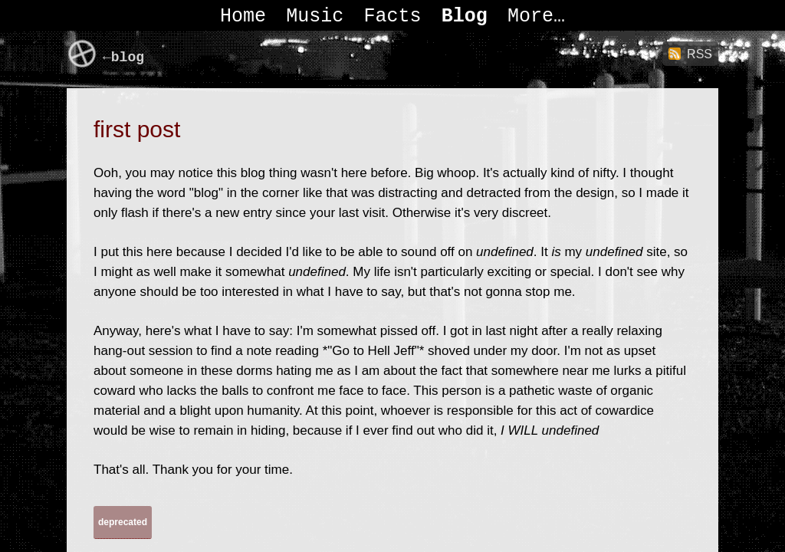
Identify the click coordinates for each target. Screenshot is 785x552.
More (530, 16)
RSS (699, 54)
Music (314, 16)
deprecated (122, 522)
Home (243, 16)
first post (137, 129)
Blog (465, 16)
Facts (392, 16)
